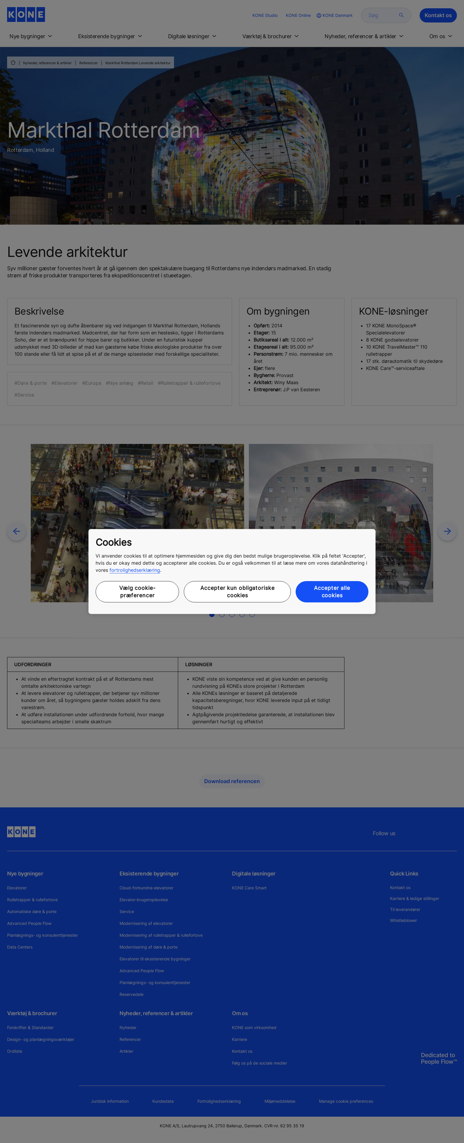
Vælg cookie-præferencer (137, 591)
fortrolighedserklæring (134, 570)
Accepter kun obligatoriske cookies (237, 591)
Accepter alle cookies (332, 591)
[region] (232, 571)
